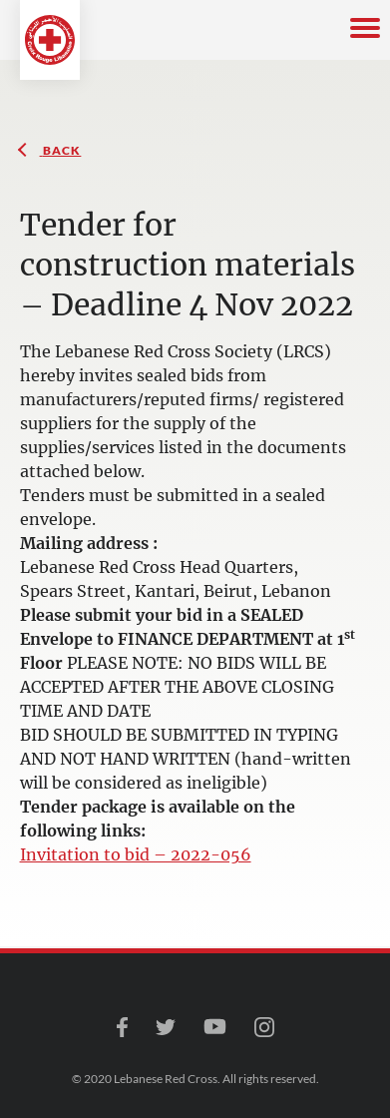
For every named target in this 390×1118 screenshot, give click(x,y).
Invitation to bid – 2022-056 (135, 854)
